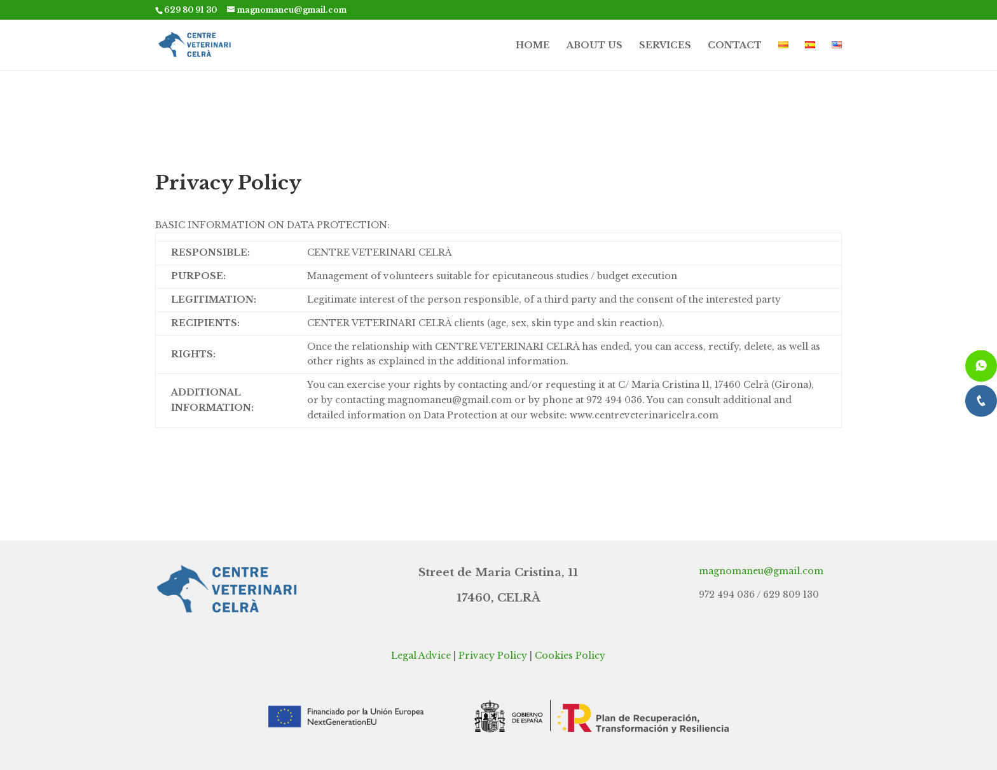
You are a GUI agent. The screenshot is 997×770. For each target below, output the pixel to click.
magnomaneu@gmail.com (761, 571)
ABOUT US (594, 46)
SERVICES (665, 46)
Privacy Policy (492, 655)
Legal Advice (421, 655)
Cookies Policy (570, 655)
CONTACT (735, 46)
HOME (533, 46)
